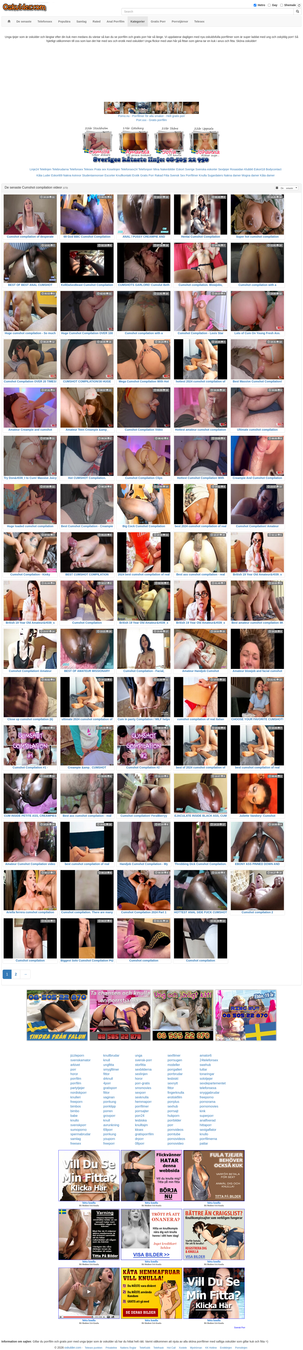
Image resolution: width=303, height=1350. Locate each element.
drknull (108, 1078)
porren (108, 1111)
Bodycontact (274, 169)
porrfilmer (142, 1106)
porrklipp (109, 1106)
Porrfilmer (192, 175)
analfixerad (208, 1120)
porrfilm (75, 1078)
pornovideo (176, 1143)
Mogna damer (250, 175)
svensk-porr (143, 1060)
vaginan (109, 1097)
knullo (74, 1120)
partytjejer (77, 1088)
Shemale (290, 5)
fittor (106, 1074)
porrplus (173, 1101)
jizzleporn (77, 1055)
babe (74, 1115)
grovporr (109, 1115)
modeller (174, 1065)
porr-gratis (142, 1083)
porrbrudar (175, 1074)
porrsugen (175, 1060)
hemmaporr (143, 1101)
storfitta (140, 1065)
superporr (207, 1115)
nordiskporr (78, 1092)
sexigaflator (208, 1129)
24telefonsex (209, 1060)
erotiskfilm (175, 1097)
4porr (107, 1083)
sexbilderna (143, 1069)
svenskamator (80, 1060)
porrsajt (173, 1111)
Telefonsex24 (129, 169)
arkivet (75, 1065)
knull (106, 1060)
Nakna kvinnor (72, 175)
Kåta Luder (43, 175)
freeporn (76, 1101)
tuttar (203, 1069)
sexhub (173, 1106)
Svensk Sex (177, 175)
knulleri (75, 1097)
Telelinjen (45, 169)
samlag (75, 1139)
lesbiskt (173, 1078)
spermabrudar (80, 1134)
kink (202, 1111)
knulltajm (141, 1125)
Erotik (135, 175)
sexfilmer (174, 1055)
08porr (139, 1143)
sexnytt (173, 1083)
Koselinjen (113, 169)
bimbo (74, 1111)
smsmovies (143, 1088)
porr (73, 1069)
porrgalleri (175, 1069)
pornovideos (176, 1139)
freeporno (207, 1097)
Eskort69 (56, 175)
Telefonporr (145, 169)
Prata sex (100, 169)
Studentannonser (93, 175)
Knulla (203, 175)
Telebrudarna (60, 169)
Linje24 (34, 169)
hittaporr (206, 1125)
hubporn (173, 1115)
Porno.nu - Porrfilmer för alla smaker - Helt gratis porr (151, 116)
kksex (139, 1129)
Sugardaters (215, 175)
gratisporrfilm (144, 1134)
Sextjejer (223, 169)
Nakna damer (232, 175)
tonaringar (207, 1074)
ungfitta (108, 1065)
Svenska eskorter (206, 169)
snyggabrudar (210, 1092)
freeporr (109, 1143)
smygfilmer (111, 1069)
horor (74, 1074)
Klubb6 (248, 169)
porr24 (139, 1115)
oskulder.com (72, 1347)
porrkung (109, 1101)
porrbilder (174, 1120)
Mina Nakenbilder (164, 169)
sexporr (140, 1092)
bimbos (75, 1106)
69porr (108, 1129)
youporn (109, 1139)
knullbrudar (111, 1055)
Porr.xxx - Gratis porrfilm (151, 120)
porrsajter (142, 1111)
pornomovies (209, 1106)
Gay (274, 5)
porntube (174, 1134)
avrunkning (111, 1125)
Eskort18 (259, 169)
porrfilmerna (208, 1139)
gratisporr (110, 1088)
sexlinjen (141, 1074)
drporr (139, 1139)
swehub (205, 1065)
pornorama (207, 1101)
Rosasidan (236, 169)
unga (138, 1055)
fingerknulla (176, 1092)
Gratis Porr (147, 175)
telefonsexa (208, 1088)
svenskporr (78, 1125)
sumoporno (78, 1129)
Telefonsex (76, 169)
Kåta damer (267, 175)
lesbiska (141, 1120)
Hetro (261, 5)
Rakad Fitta (162, 175)
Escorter (109, 175)
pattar (204, 1143)
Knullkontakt (123, 175)
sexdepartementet (213, 1083)
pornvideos (175, 1129)
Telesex (88, 169)
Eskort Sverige (185, 169)
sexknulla (142, 1097)
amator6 (206, 1055)
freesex (75, 1143)
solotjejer (206, 1078)
